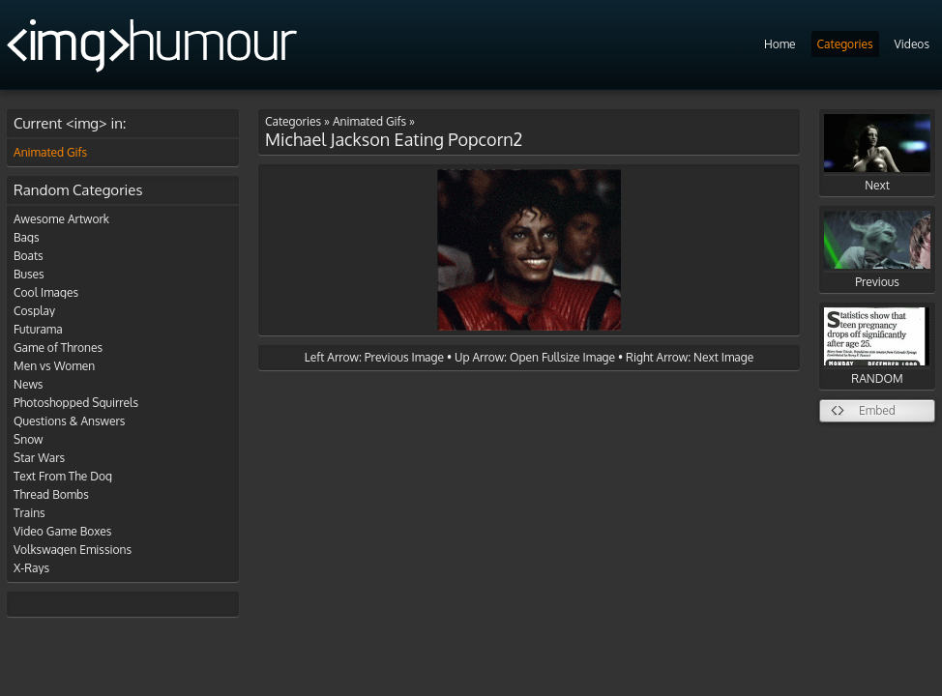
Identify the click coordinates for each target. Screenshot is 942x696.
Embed (877, 410)
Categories (845, 44)
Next (877, 153)
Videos (912, 44)
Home (780, 44)
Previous (877, 250)
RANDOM (877, 346)
